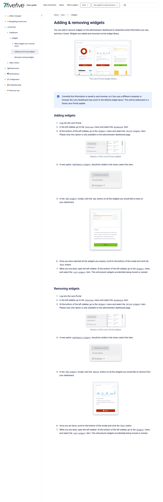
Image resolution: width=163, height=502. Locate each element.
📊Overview (11, 27)
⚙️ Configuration (13, 79)
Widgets (15, 38)
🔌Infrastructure (13, 68)
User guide (32, 5)
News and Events (50, 5)
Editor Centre (14, 63)
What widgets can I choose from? (24, 45)
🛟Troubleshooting (14, 85)
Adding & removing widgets (24, 52)
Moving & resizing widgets (24, 57)
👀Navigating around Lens (17, 21)
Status (61, 5)
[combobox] (140, 5)
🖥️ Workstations (13, 74)
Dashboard (13, 33)
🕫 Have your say (13, 90)
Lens (63, 15)
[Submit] (125, 5)
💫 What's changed (14, 16)
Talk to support (72, 5)
